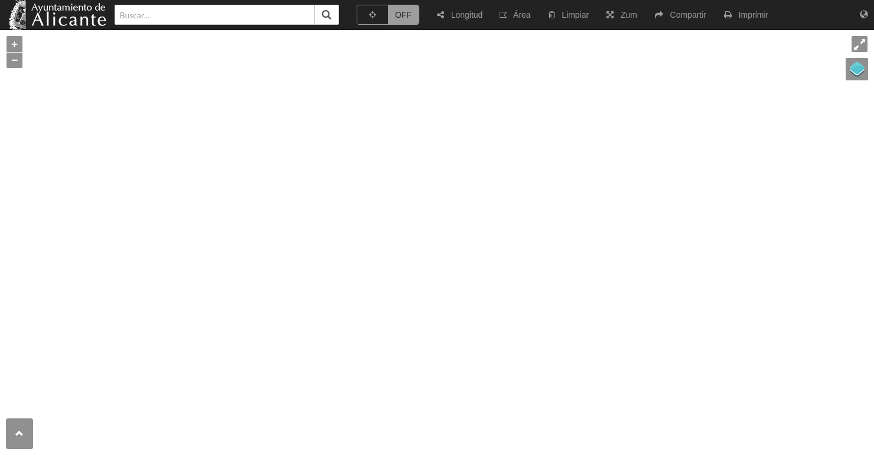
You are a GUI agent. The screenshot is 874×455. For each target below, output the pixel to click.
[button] (459, 15)
